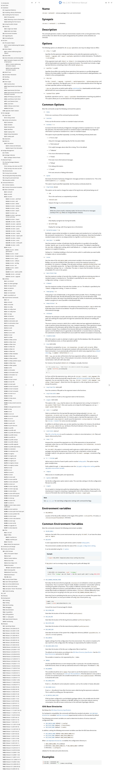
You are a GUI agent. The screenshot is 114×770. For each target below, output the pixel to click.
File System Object (9, 43)
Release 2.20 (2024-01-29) (11, 661)
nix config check (10, 309)
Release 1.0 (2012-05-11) (11, 743)
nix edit (8, 328)
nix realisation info (11, 451)
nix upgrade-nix (10, 525)
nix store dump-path (11, 496)
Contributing (8, 621)
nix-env (7, 247)
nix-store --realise (13, 233)
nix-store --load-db (13, 221)
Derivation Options (13, 567)
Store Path (6, 55)
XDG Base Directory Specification (83, 652)
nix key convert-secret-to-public (12, 403)
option (66, 549)
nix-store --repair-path (14, 235)
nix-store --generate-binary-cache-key (13, 216)
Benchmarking (8, 605)
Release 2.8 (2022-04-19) (11, 689)
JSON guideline (8, 614)
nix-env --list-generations (14, 256)
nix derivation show (11, 323)
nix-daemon (9, 288)
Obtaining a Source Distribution (14, 19)
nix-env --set (11, 265)
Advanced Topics (6, 160)
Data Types (7, 115)
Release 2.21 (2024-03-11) (11, 659)
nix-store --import (12, 219)
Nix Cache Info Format (10, 586)
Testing (6, 602)
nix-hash (8, 290)
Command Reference (7, 182)
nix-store (8, 196)
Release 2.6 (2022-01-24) (11, 694)
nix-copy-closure (10, 286)
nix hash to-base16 (11, 386)
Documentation (8, 610)
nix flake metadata (11, 353)
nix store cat (9, 484)
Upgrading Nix (8, 36)
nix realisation (10, 449)
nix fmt (8, 368)
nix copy (8, 314)
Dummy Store (9, 84)
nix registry (9, 453)
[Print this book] (106, 3)
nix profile (8, 428)
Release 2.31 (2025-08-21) (11, 635)
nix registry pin (10, 460)
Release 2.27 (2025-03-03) (11, 645)
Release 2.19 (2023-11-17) (11, 663)
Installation (4, 8)
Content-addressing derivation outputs (13, 65)
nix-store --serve (12, 240)
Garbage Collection (9, 155)
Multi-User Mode (10, 31)
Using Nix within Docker (10, 24)
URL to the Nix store (54, 434)
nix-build (8, 192)
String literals (9, 127)
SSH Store (8, 108)
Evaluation (8, 122)
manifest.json (11, 539)
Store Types (7, 81)
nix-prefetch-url (10, 295)
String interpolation (11, 134)
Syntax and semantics (9, 120)
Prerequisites (9, 17)
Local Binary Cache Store (12, 99)
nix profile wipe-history (12, 446)
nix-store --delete (12, 203)
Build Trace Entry (10, 572)
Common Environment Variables (12, 187)
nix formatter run (10, 375)
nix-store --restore (13, 238)
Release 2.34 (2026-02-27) (11, 628)
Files (5, 530)
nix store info (9, 500)
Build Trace (7, 72)
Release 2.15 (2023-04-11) (11, 673)
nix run (8, 470)
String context (9, 117)
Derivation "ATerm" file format (12, 588)
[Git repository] (109, 3)
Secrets (6, 79)
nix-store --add (12, 201)
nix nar (8, 411)
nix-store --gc (11, 213)
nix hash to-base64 (11, 391)
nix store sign (9, 521)
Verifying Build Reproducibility (12, 175)
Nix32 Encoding (8, 591)
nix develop (9, 325)
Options (47, 43)
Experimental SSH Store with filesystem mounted (13, 93)
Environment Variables (10, 33)
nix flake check (10, 342)
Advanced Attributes (13, 146)
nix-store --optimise (13, 224)
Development (5, 598)
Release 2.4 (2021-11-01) (11, 698)
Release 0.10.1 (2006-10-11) (12, 759)
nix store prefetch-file (11, 514)
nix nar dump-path (11, 416)
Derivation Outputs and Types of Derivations (13, 61)
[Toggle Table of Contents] (32, 3)
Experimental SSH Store (12, 90)
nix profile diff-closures (12, 432)
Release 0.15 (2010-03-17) (11, 748)
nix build (8, 302)
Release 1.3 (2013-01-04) (11, 736)
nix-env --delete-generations (12, 250)
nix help (8, 396)
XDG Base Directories (52, 706)
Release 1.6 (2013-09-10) (11, 726)
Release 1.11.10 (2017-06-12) (12, 710)
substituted (76, 88)
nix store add (9, 477)
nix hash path (9, 384)
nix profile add (10, 430)
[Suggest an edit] (111, 3)
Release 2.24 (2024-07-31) (11, 652)
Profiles (6, 153)
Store (7, 577)
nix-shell (8, 194)
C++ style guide (8, 617)
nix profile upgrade (11, 444)
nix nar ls (8, 418)
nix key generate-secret (12, 407)
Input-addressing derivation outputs (12, 69)
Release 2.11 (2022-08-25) (11, 682)
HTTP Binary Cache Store (12, 96)
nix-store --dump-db (13, 206)
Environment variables (56, 508)
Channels (8, 542)
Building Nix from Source (12, 22)
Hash (7, 556)
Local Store (8, 103)
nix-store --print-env (13, 226)
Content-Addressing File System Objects (14, 46)
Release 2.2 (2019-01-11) (11, 703)
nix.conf (8, 532)
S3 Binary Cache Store (11, 106)
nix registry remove (11, 463)
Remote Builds (8, 171)
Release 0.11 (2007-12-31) (11, 757)
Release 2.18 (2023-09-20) (11, 666)
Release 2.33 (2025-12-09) (11, 631)
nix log (8, 409)
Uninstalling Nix (8, 38)
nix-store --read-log (13, 231)
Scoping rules (9, 132)
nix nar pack (9, 421)
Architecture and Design (8, 546)
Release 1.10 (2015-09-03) (11, 715)
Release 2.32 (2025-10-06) (11, 633)
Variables (8, 124)
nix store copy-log (10, 486)
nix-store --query (12, 228)
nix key (8, 400)
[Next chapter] (109, 385)
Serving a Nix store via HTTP (13, 166)
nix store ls (9, 503)
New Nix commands (62, 715)
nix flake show (10, 363)
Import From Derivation (14, 148)
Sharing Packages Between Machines (11, 163)
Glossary (4, 595)
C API (3, 593)
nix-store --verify (12, 245)
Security (6, 26)
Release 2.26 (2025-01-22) (11, 647)
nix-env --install (12, 254)
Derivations (8, 143)
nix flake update (10, 365)
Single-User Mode (10, 29)
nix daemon (9, 316)
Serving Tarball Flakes (10, 579)
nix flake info (9, 346)
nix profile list (9, 437)
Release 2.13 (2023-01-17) (11, 677)
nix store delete (10, 491)
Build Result (9, 574)
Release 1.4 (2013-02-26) (11, 733)
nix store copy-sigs (11, 489)
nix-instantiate (9, 293)
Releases (4, 624)
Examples (48, 757)
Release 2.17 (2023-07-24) (11, 668)
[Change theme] (35, 3)
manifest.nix (11, 537)
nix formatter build (11, 372)
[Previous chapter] (33, 385)
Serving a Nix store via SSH (13, 168)
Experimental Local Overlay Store (13, 87)
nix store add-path (11, 482)
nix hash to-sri (10, 393)
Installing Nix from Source (11, 15)
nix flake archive (10, 339)
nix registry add (10, 456)
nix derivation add (11, 321)
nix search (9, 472)
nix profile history (10, 435)
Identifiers (8, 129)
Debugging (7, 607)
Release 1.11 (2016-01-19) (11, 712)
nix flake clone (10, 344)
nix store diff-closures (12, 493)
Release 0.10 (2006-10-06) (11, 762)
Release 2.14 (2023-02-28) (11, 675)
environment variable (54, 468)
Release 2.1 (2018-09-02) (11, 705)
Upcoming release (9, 626)
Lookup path (9, 136)
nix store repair (10, 516)
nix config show (10, 311)
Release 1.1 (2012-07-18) (11, 741)
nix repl (8, 467)
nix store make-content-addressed (12, 506)
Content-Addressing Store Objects (12, 52)
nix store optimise (11, 509)
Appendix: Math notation (11, 110)
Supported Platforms (9, 10)
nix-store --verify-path (14, 243)
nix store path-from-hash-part (14, 511)
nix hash (8, 377)
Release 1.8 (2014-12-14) (11, 719)
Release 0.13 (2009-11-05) (11, 752)
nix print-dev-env (10, 425)
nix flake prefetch (10, 358)
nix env (8, 330)
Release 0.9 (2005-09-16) (11, 769)
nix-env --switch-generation (12, 268)
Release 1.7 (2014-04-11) (11, 722)
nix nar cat (9, 414)
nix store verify (10, 523)
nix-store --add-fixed (13, 199)
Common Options (8, 185)
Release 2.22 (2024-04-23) (11, 656)
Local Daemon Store (11, 101)
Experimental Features (10, 619)
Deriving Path (9, 570)
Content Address (10, 558)
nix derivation (9, 318)
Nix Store (4, 40)
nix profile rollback (11, 442)
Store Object (7, 49)
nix (6, 300)
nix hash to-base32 (11, 389)
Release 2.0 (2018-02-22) (11, 708)
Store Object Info (10, 563)
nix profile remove (11, 439)
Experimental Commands (10, 297)
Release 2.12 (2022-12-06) (11, 680)
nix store (8, 474)
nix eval (8, 335)
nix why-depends (10, 528)
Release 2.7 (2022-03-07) (11, 691)
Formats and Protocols (8, 549)
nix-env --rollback (12, 261)
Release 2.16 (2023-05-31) (11, 670)
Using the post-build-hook (11, 178)
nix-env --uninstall (13, 274)
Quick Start (4, 5)
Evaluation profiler (9, 180)
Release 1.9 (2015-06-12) (11, 717)
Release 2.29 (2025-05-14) (11, 640)
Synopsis (47, 19)
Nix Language (5, 113)
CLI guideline (7, 612)
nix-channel (9, 281)
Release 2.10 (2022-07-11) (11, 684)
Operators (6, 139)
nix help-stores (10, 398)
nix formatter (9, 370)
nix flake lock (9, 351)
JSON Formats (8, 551)
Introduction (5, 3)
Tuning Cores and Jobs (10, 173)
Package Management (7, 150)
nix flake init (9, 349)
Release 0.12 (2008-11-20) (11, 755)
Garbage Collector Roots (12, 157)
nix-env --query (12, 258)
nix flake (8, 337)
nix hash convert (10, 379)
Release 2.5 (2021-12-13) (11, 696)
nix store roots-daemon (12, 518)
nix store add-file (10, 479)
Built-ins (6, 141)
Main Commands (8, 189)
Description (49, 29)
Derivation (9, 565)
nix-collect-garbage (11, 283)
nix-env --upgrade (13, 276)
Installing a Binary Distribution (12, 12)
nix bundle (8, 304)
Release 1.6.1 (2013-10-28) (11, 724)
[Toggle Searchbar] (39, 3)
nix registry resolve (11, 465)
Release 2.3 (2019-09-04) (11, 701)
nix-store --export (12, 210)
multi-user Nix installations (72, 674)
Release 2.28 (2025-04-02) (11, 642)
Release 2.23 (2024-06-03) (11, 654)
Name (46, 8)
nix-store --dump (12, 208)
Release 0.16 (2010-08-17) (11, 745)
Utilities (6, 279)
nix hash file (9, 382)
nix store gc (9, 498)
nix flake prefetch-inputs (12, 361)
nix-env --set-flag (12, 263)
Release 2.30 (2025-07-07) (11, 638)
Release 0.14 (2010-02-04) (11, 750)
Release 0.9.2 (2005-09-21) (11, 764)
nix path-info (9, 423)
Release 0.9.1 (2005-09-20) (11, 766)
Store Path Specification (10, 581)
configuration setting (85, 466)
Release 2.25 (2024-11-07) (11, 649)
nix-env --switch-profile (14, 272)
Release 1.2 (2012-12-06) (11, 738)
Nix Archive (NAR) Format (11, 584)
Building (6, 77)
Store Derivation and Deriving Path (13, 58)
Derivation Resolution (9, 74)
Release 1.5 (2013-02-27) (11, 731)
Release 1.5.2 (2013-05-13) (11, 729)
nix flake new (9, 356)
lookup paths (82, 461)
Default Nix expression (11, 544)
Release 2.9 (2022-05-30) (11, 687)
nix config (8, 307)
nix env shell (9, 332)
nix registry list (10, 458)
